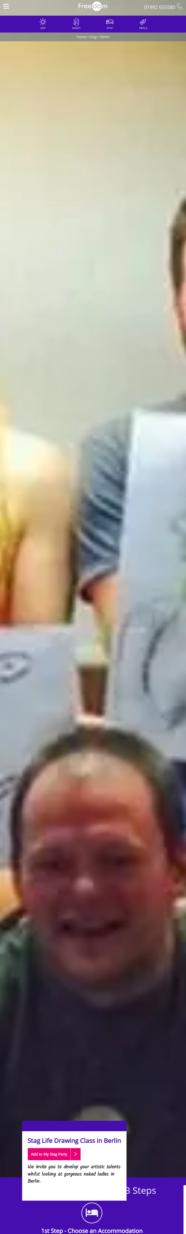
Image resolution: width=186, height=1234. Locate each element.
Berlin (104, 37)
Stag (93, 37)
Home (81, 37)
